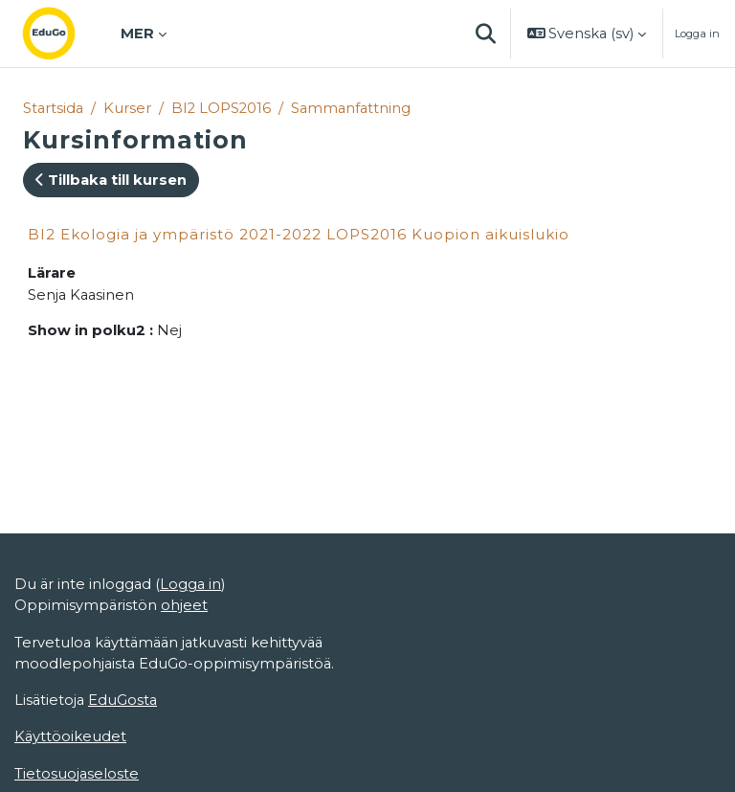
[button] (486, 33)
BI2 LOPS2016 (221, 108)
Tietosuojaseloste (76, 773)
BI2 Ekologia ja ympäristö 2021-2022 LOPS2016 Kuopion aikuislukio (298, 234)
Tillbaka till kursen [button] (111, 180)
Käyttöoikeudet (70, 736)
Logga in (697, 33)
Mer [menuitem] (137, 33)
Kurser (127, 108)
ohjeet (184, 605)
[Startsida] (64, 33)
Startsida (53, 108)
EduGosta (122, 700)
